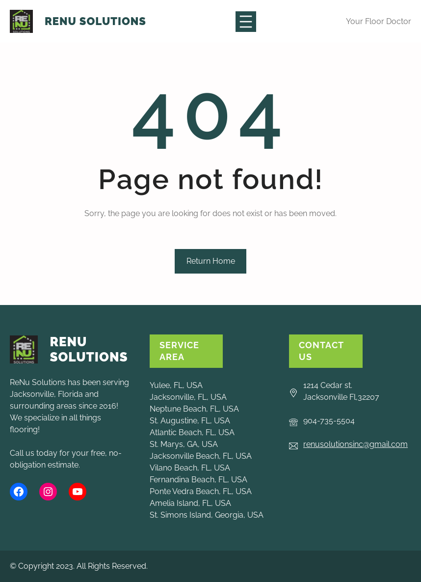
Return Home (210, 261)
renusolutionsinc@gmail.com (355, 444)
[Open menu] (246, 21)
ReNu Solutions (95, 21)
